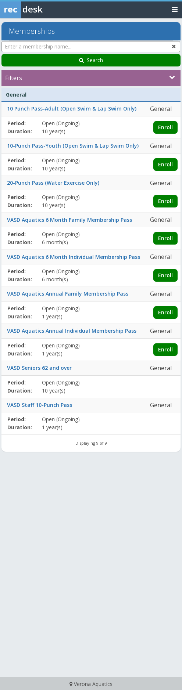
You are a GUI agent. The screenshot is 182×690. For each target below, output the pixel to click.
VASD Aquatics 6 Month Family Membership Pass (69, 219)
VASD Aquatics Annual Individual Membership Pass (71, 330)
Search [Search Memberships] (91, 60)
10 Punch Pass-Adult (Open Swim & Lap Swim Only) (71, 108)
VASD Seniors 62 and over (39, 367)
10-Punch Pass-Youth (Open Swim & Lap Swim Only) (73, 145)
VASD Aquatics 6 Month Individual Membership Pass (73, 256)
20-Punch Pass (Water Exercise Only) (53, 182)
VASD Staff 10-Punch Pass (39, 404)
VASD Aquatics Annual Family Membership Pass (67, 293)
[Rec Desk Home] (40, 9)
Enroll (165, 127)
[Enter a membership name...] (90, 46)
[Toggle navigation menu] (175, 9)
